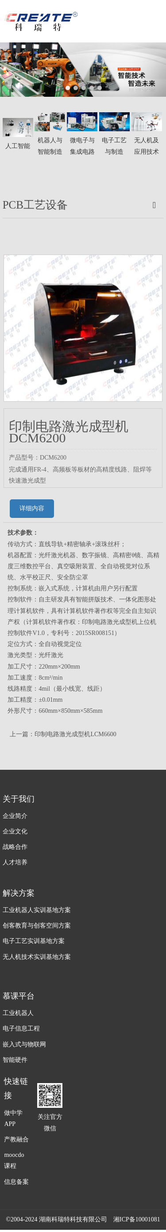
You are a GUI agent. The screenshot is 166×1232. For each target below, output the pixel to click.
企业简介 (15, 816)
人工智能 (17, 146)
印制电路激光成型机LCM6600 (75, 734)
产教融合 (16, 1139)
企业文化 (15, 831)
